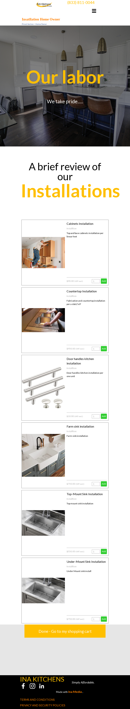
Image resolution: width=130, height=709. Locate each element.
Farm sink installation (80, 426)
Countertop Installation (82, 291)
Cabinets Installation (80, 223)
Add (104, 281)
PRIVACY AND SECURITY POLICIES (42, 705)
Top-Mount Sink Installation (85, 494)
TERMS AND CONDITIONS (37, 699)
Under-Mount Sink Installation (86, 561)
